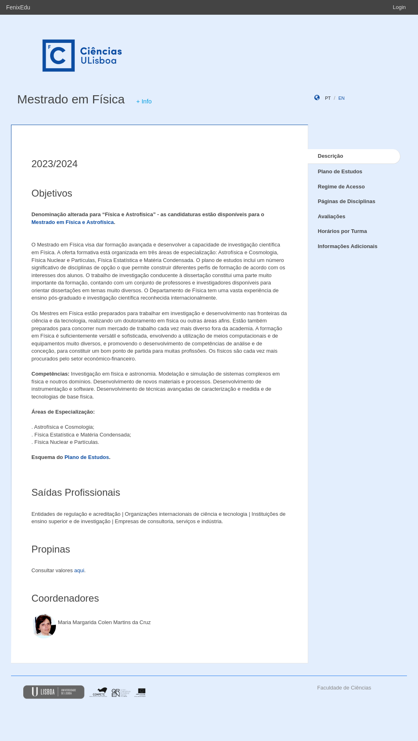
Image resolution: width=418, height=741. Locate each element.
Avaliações (331, 216)
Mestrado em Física (71, 99)
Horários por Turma (342, 231)
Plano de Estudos (86, 457)
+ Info (144, 101)
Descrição (330, 156)
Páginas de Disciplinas (347, 201)
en (341, 98)
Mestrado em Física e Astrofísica (72, 222)
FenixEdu (18, 7)
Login (399, 7)
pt (328, 98)
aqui (79, 570)
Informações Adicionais (348, 246)
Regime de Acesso (341, 187)
